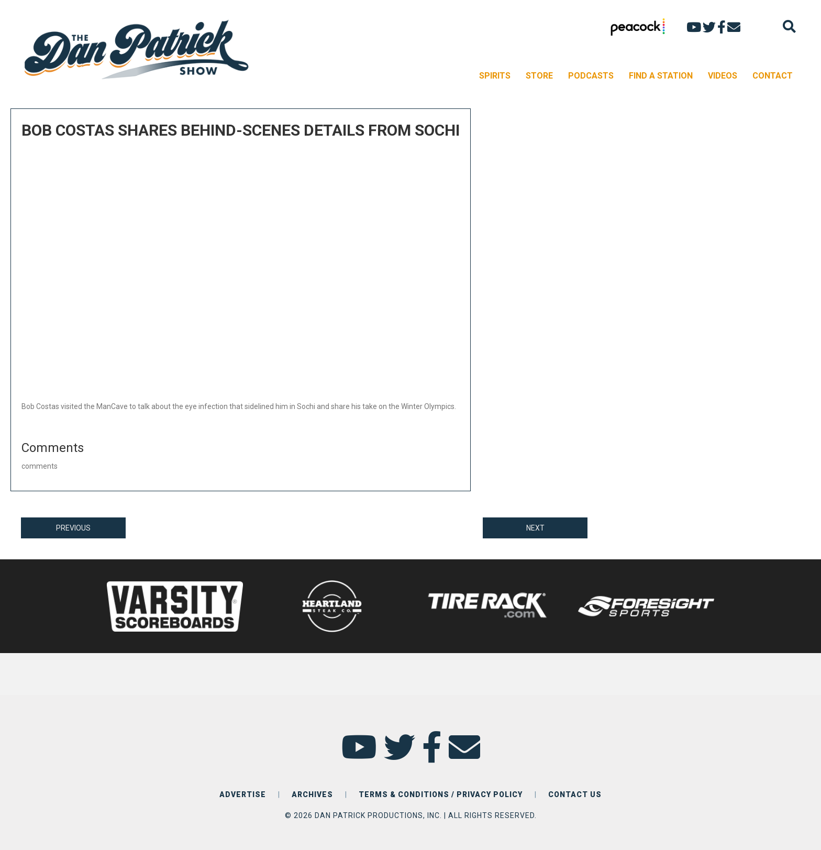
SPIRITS (495, 76)
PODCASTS (591, 76)
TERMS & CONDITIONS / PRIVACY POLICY (441, 794)
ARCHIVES (312, 794)
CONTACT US (575, 794)
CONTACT (772, 76)
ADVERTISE (242, 794)
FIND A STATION (661, 76)
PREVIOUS (73, 528)
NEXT (535, 528)
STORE (539, 76)
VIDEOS (722, 76)
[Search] (789, 26)
